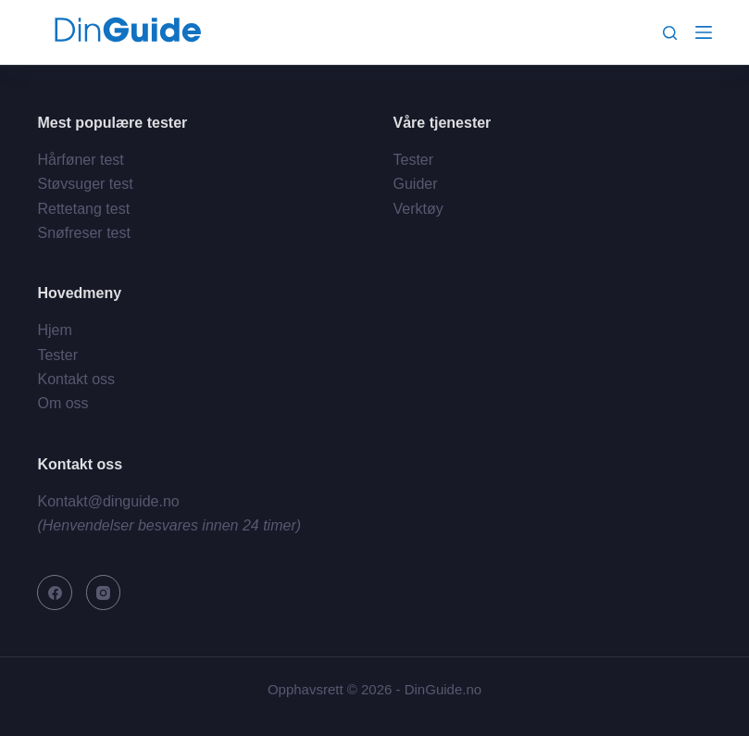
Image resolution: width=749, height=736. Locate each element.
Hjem (54, 330)
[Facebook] (54, 592)
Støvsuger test (84, 184)
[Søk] (670, 33)
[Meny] (703, 32)
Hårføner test (80, 160)
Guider (415, 184)
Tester (413, 160)
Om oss (62, 403)
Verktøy (418, 209)
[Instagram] (103, 592)
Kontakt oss (76, 379)
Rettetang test (83, 209)
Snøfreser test (83, 233)
